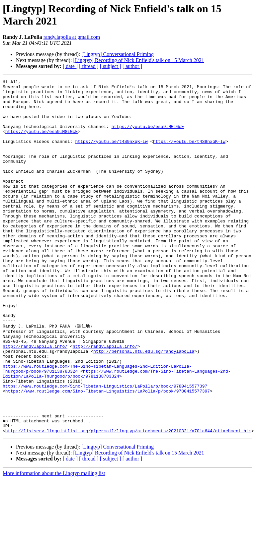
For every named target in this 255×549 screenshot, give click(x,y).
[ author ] (132, 66)
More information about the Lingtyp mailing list (54, 543)
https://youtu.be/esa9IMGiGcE (148, 136)
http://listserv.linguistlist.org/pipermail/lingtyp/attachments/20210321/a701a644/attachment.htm (128, 501)
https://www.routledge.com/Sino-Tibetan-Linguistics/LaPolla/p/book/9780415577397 (105, 447)
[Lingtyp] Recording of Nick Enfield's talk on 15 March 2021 (138, 60)
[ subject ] (110, 66)
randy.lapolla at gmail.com (71, 37)
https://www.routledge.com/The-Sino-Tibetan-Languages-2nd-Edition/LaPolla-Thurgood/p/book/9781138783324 (116, 432)
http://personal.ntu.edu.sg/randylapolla (143, 405)
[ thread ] (89, 66)
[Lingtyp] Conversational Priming (117, 54)
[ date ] (70, 66)
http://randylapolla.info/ (35, 399)
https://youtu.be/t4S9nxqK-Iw (111, 154)
